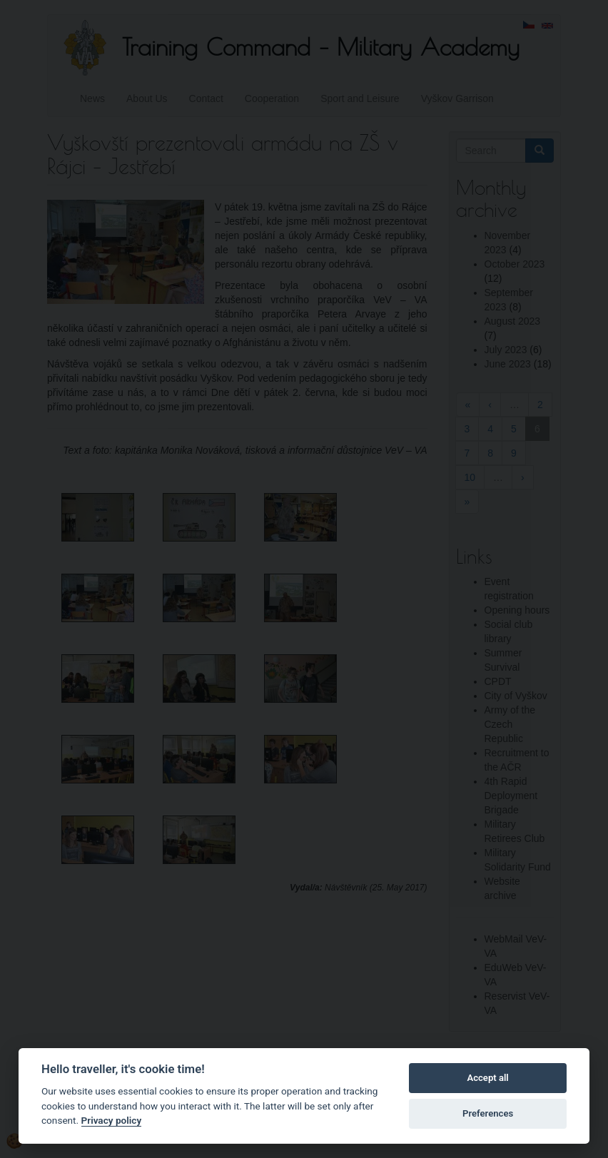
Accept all (487, 1077)
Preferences (487, 1113)
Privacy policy (111, 1120)
